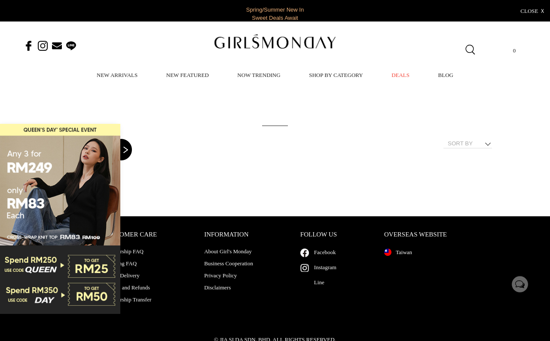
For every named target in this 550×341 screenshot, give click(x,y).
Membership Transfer (127, 308)
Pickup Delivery (121, 284)
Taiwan (398, 260)
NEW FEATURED (187, 75)
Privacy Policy (220, 284)
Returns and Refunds (126, 296)
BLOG (445, 75)
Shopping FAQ (120, 272)
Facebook (325, 261)
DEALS (400, 75)
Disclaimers (217, 296)
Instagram (325, 276)
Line (319, 291)
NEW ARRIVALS (117, 75)
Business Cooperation (228, 272)
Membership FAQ (123, 260)
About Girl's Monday (228, 260)
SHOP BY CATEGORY (336, 75)
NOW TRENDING (258, 75)
